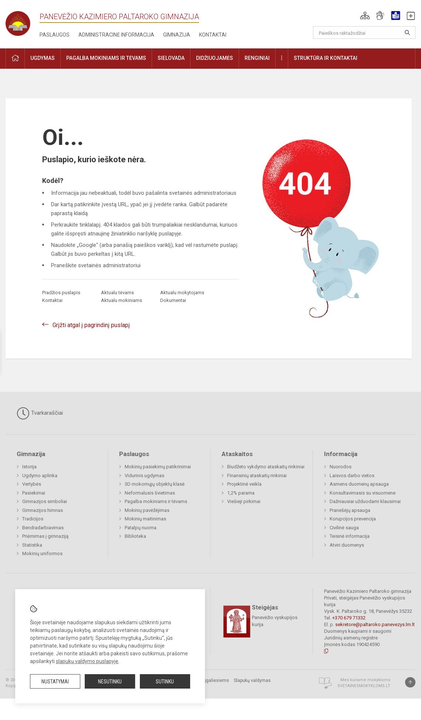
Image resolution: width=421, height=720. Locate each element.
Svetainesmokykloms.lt (363, 685)
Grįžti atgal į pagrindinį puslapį (91, 325)
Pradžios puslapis (61, 292)
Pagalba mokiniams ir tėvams (156, 501)
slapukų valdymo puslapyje (87, 661)
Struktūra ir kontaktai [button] (325, 58)
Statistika (32, 545)
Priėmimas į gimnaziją (45, 536)
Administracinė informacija (116, 35)
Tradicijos (32, 519)
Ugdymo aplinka (39, 475)
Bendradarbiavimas (43, 527)
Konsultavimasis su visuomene (362, 493)
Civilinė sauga (344, 527)
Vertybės (31, 484)
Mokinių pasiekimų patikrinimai (158, 466)
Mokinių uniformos (42, 553)
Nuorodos (340, 466)
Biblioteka (135, 536)
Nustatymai (55, 682)
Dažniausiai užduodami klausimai (365, 501)
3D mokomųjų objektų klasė (155, 484)
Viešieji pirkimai (243, 501)
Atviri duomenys (347, 545)
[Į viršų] (410, 682)
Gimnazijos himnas (42, 510)
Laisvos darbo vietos (352, 475)
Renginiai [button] (257, 58)
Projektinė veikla (244, 484)
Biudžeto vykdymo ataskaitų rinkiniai (265, 466)
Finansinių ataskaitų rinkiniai (257, 475)
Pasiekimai (33, 493)
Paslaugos (55, 35)
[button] (365, 15)
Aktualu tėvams (117, 292)
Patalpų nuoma (140, 527)
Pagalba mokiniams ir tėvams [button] (106, 58)
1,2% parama (241, 493)
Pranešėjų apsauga (350, 510)
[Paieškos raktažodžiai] (364, 32)
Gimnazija (176, 35)
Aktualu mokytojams (182, 292)
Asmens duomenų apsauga (359, 484)
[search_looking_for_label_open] (407, 32)
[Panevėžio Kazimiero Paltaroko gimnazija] (23, 21)
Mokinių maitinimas (145, 519)
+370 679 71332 (349, 618)
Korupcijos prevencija (353, 519)
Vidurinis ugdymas (144, 475)
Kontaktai (212, 35)
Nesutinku (110, 682)
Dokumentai (173, 300)
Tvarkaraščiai (40, 413)
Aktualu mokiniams (121, 300)
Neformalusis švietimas (150, 493)
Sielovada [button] (171, 58)
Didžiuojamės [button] (214, 58)
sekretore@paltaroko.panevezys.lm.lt (375, 624)
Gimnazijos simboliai (44, 501)
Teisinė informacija (350, 536)
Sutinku (165, 682)
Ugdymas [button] (42, 58)
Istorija (29, 466)
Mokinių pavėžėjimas (147, 510)
